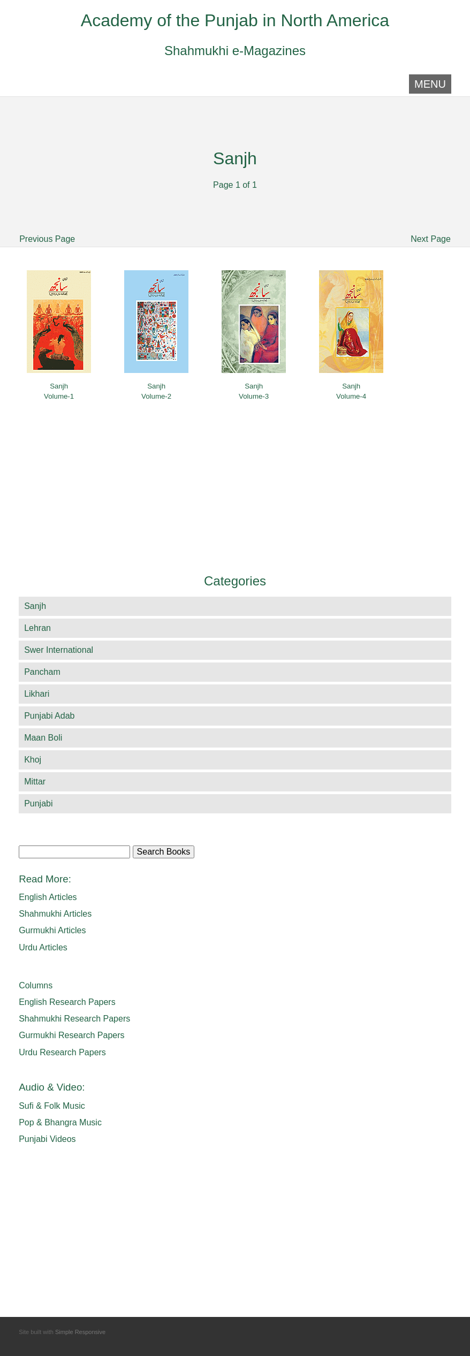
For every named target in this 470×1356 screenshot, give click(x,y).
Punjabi (38, 803)
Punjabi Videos (47, 1139)
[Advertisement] (105, 167)
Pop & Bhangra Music (60, 1122)
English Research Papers (67, 1002)
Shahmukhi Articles (55, 913)
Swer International (58, 649)
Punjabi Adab (49, 715)
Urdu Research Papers (62, 1052)
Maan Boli (43, 737)
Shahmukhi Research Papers (74, 1018)
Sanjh (35, 606)
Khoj (32, 759)
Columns (35, 985)
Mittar (35, 781)
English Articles (48, 897)
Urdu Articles (43, 947)
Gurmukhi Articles (52, 930)
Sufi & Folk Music (52, 1105)
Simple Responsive (80, 1332)
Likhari (36, 693)
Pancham (42, 671)
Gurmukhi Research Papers (71, 1035)
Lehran (37, 628)
